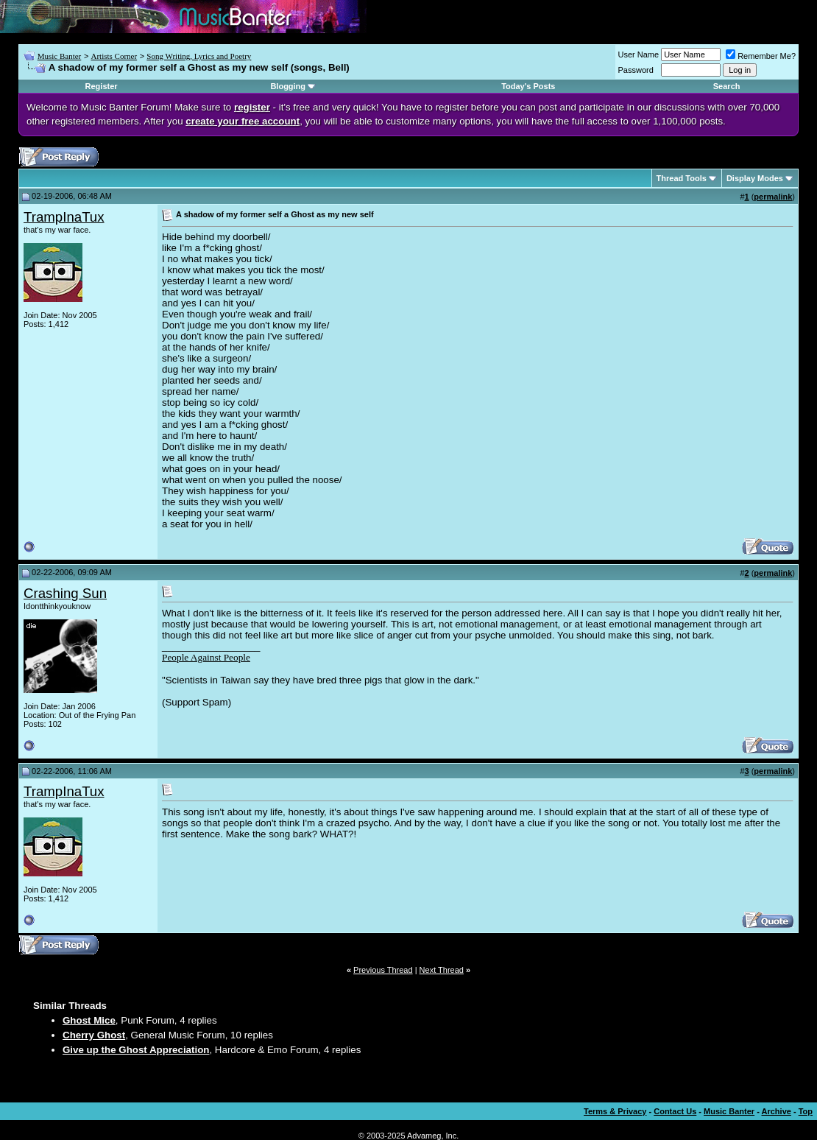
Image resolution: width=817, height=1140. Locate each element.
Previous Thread (383, 969)
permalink (773, 196)
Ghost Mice (89, 1020)
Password (636, 70)
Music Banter (60, 56)
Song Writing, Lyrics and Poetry (198, 56)
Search (726, 86)
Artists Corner (114, 56)
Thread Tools (682, 178)
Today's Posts (528, 86)
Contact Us (675, 1111)
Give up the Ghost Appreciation (136, 1049)
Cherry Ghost (94, 1035)
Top (806, 1111)
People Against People (206, 657)
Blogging (287, 86)
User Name (638, 54)
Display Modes (754, 178)
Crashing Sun (65, 593)
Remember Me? (761, 56)
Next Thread (442, 969)
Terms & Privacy (615, 1111)
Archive (776, 1111)
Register (101, 86)
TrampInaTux (64, 217)
